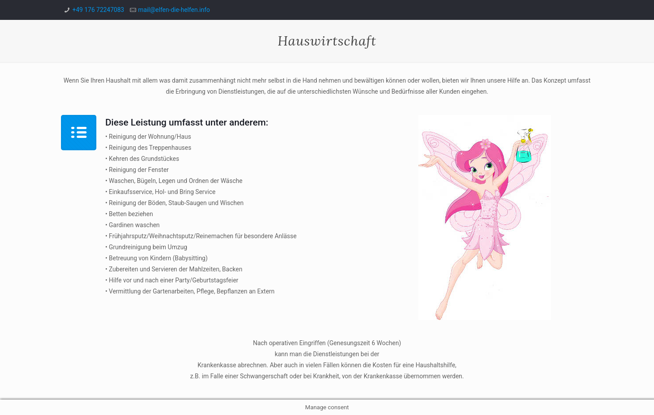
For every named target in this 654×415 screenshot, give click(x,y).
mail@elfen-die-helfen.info (174, 9)
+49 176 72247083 (98, 9)
